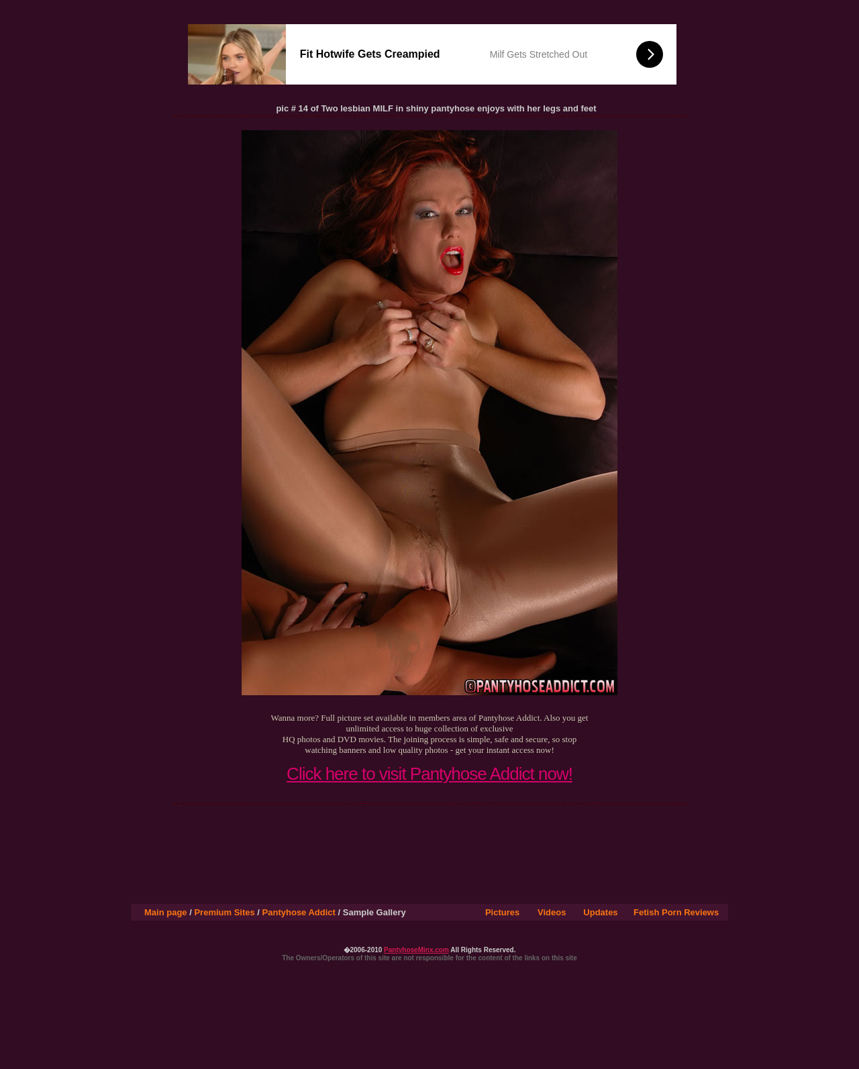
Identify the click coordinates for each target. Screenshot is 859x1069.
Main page (165, 912)
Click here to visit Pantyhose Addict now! (429, 774)
